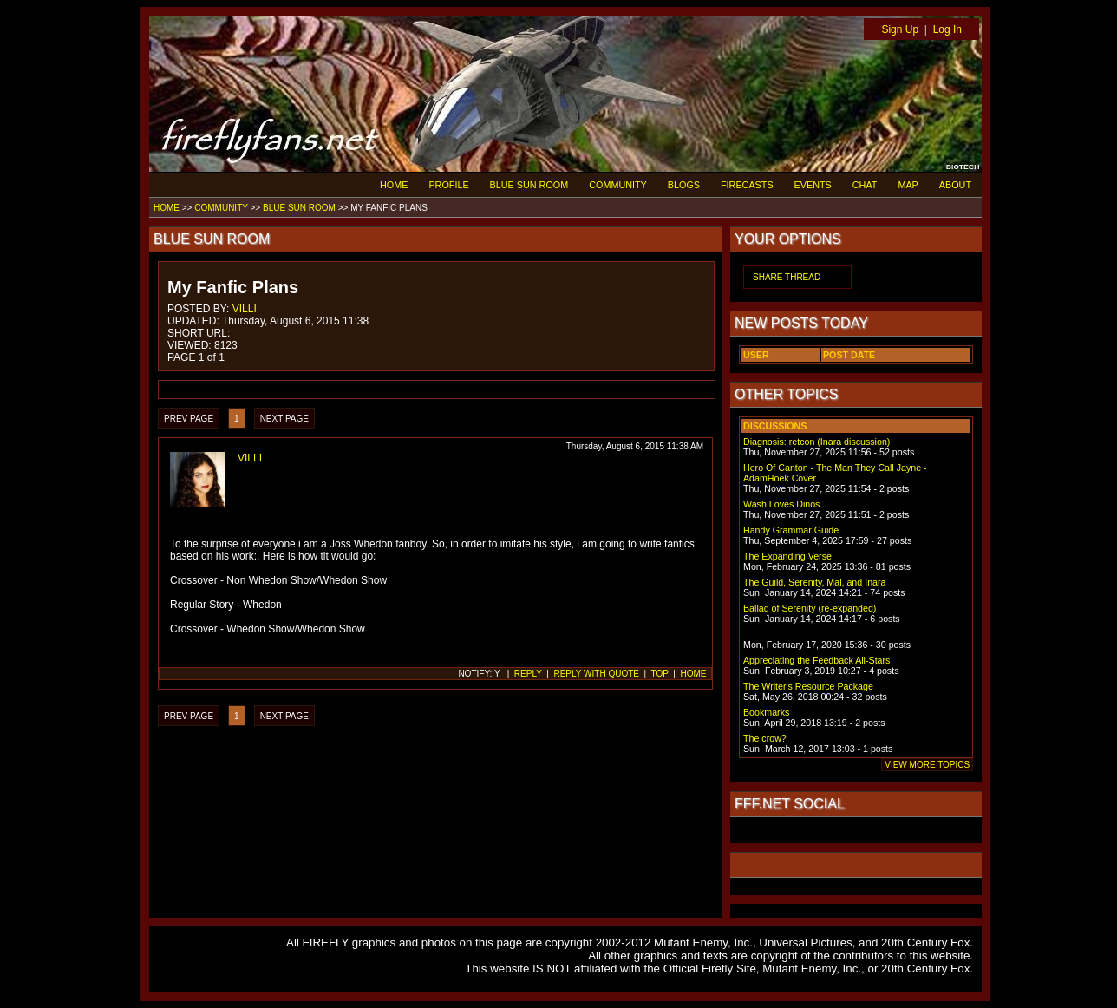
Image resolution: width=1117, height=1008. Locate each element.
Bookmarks (766, 712)
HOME (394, 185)
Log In (947, 29)
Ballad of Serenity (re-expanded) (809, 608)
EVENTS (813, 185)
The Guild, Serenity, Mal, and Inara (814, 582)
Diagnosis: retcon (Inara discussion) (816, 441)
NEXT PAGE (284, 418)
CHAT (865, 185)
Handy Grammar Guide (791, 530)
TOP (660, 673)
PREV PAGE (188, 418)
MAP (908, 185)
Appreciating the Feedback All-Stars (816, 660)
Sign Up (899, 29)
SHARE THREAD (786, 277)
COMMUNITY (618, 185)
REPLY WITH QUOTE (596, 673)
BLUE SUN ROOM (529, 185)
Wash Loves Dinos (781, 504)
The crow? (765, 738)
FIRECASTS (747, 185)
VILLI (244, 309)
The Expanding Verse (787, 556)
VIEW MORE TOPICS (927, 764)
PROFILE (448, 185)
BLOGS (684, 185)
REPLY (528, 673)
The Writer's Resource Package (808, 686)
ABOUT (955, 185)
